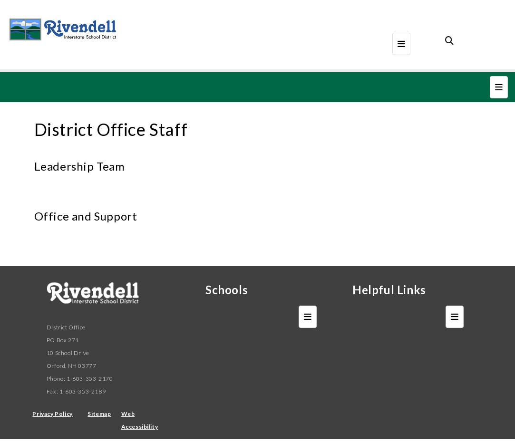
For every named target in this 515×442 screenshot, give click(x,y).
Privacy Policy (52, 413)
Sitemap (99, 413)
